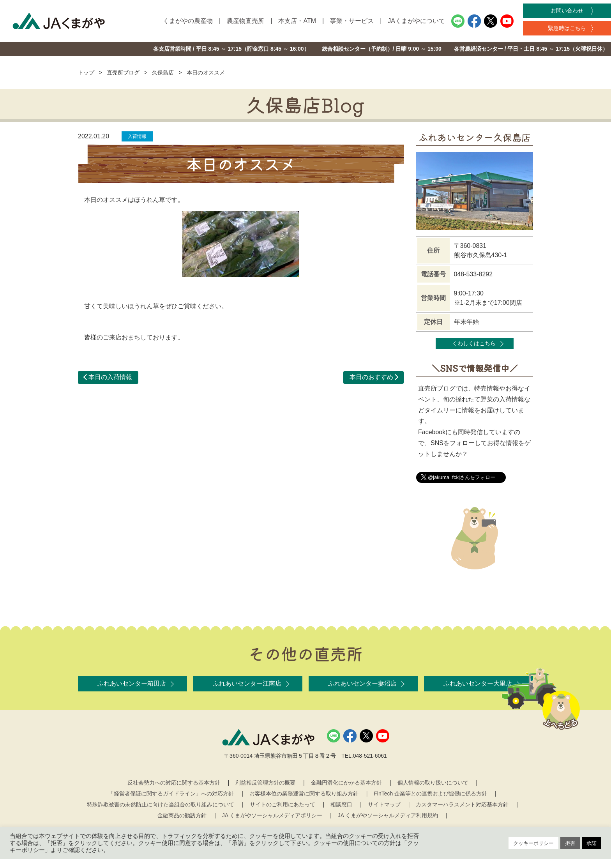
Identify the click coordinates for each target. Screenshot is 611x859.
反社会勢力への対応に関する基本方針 (173, 782)
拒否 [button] (570, 843)
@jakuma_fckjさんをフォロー (461, 477)
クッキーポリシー (533, 843)
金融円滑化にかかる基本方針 (346, 782)
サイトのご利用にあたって (282, 804)
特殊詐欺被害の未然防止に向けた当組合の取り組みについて (160, 804)
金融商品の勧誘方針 (182, 815)
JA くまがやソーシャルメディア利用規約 (388, 815)
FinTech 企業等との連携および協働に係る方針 (430, 793)
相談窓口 (341, 804)
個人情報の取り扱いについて (432, 782)
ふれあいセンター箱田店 (131, 683)
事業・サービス (352, 21)
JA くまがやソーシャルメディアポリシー (272, 815)
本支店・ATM (297, 21)
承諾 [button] (591, 843)
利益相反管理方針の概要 (265, 782)
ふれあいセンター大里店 (477, 683)
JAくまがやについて (416, 21)
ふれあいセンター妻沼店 (362, 683)
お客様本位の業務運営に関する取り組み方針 (303, 793)
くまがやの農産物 (188, 21)
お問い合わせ (567, 10)
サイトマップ (384, 804)
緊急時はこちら (567, 28)
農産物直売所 (245, 21)
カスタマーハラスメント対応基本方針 (462, 804)
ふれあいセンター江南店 (247, 683)
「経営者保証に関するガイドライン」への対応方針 (171, 793)
